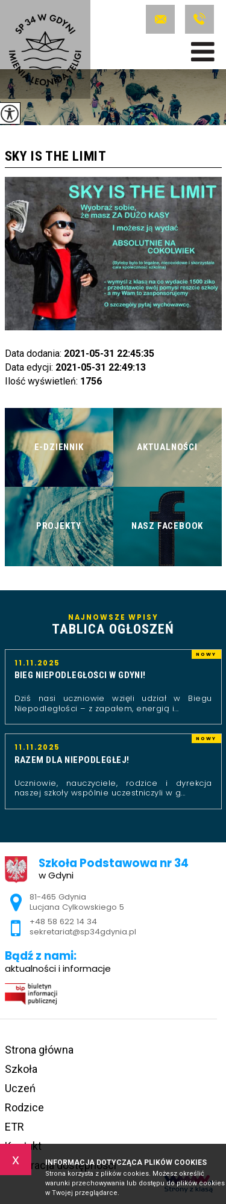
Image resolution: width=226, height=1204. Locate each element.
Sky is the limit (56, 156)
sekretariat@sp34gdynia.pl (160, 19)
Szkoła (21, 1069)
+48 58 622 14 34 (199, 19)
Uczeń (20, 1088)
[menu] (203, 52)
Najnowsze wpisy (113, 625)
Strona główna (39, 1049)
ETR (14, 1126)
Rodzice (24, 1107)
